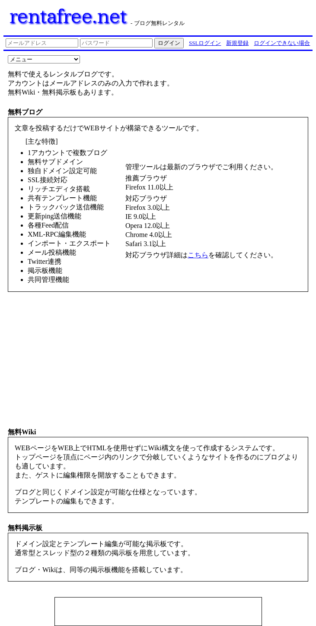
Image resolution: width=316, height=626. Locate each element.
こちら (198, 255)
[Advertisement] (158, 613)
